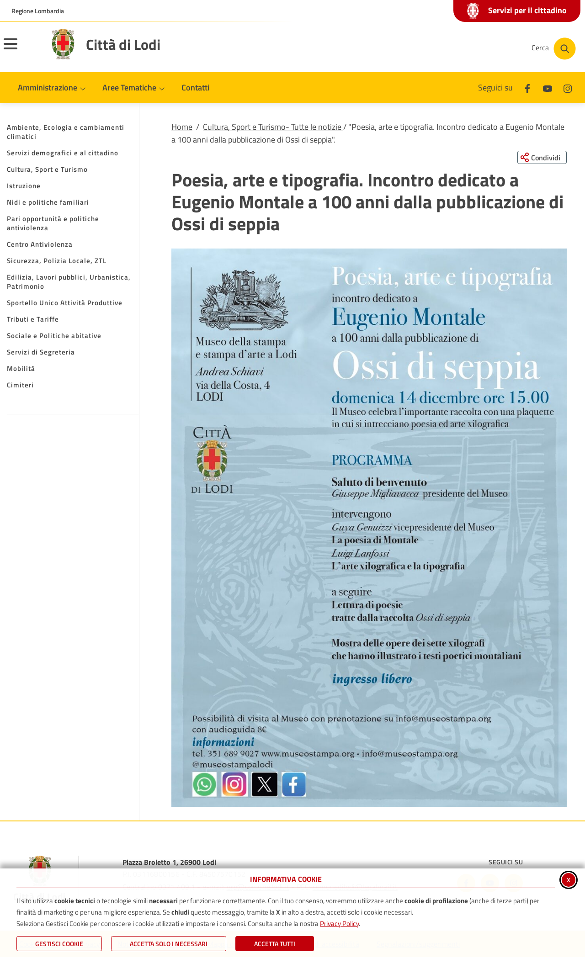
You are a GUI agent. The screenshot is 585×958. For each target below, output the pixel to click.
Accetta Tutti (274, 943)
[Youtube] (547, 87)
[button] (369, 528)
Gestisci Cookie (59, 943)
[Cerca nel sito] (554, 48)
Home (181, 127)
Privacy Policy (339, 923)
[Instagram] (567, 87)
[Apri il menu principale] (22, 50)
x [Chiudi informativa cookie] (568, 879)
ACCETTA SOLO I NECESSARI (168, 943)
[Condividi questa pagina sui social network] (541, 157)
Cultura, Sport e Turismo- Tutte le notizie (273, 127)
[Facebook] (527, 87)
